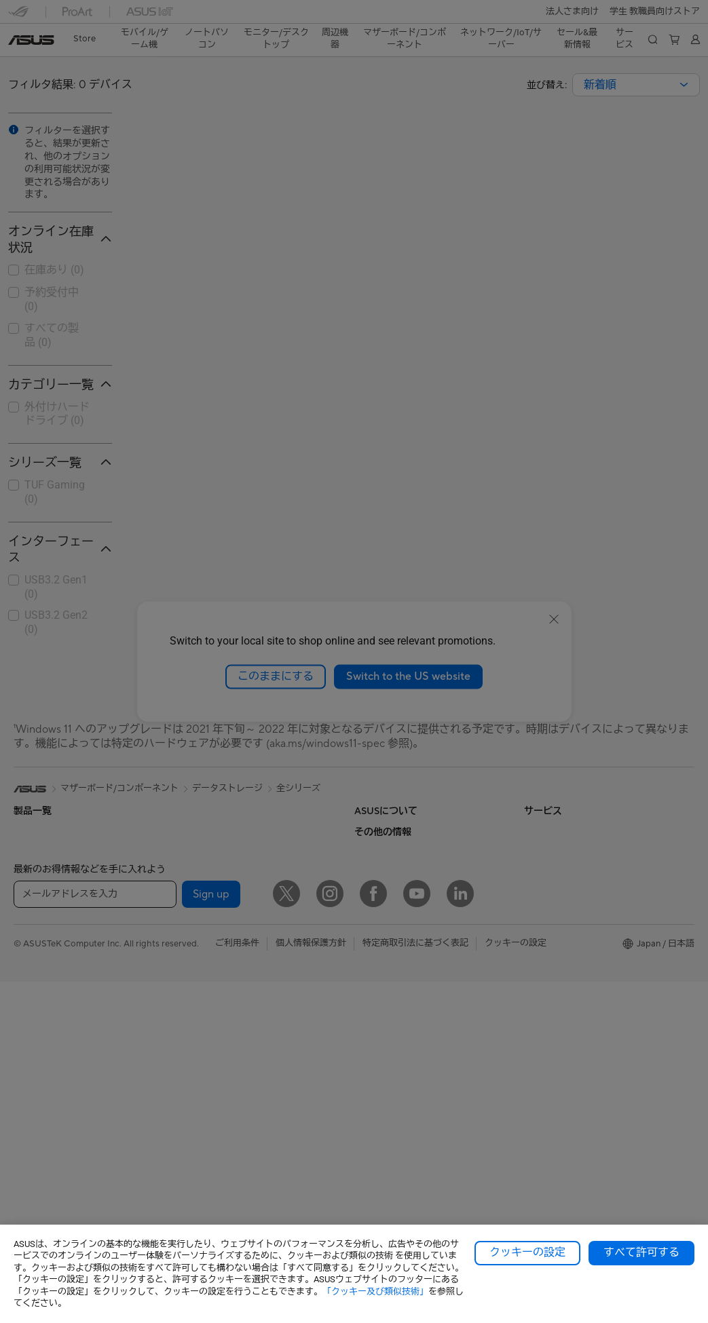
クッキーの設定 (527, 1252)
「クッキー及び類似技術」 (375, 1291)
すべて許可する (641, 1252)
